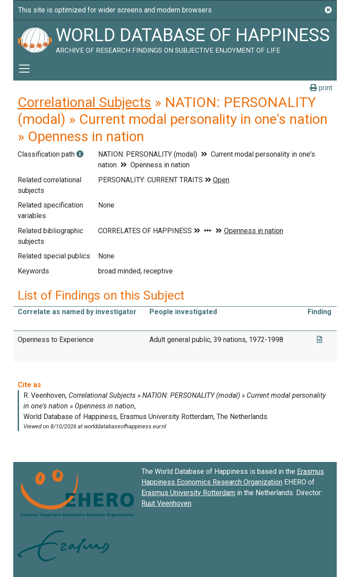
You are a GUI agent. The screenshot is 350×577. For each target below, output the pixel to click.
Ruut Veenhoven (166, 503)
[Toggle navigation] (24, 68)
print (321, 88)
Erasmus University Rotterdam (188, 493)
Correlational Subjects (84, 102)
